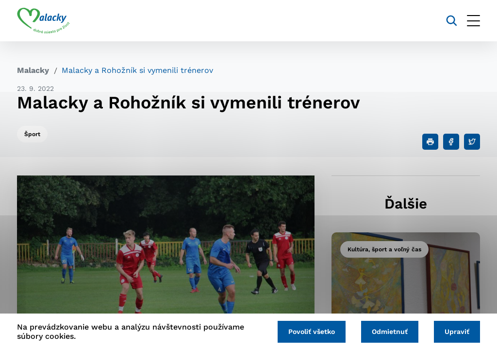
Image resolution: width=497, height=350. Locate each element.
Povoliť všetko (311, 331)
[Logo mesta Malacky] (43, 21)
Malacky (33, 70)
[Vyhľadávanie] (451, 20)
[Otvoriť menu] (473, 20)
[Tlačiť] (430, 142)
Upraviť (457, 331)
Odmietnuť (390, 331)
